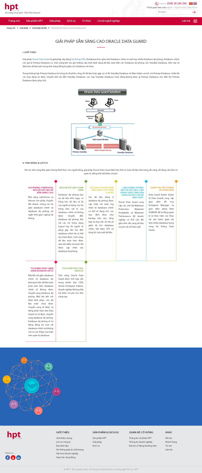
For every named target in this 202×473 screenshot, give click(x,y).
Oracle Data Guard (41, 59)
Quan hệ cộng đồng (65, 457)
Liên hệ (186, 21)
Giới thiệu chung (64, 438)
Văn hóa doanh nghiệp (67, 453)
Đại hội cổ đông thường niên (143, 446)
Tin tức (168, 446)
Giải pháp (55, 21)
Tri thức (86, 21)
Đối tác (168, 438)
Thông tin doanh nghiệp (141, 442)
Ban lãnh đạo (62, 446)
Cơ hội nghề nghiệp (108, 21)
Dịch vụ (71, 21)
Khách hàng (171, 442)
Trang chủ (14, 21)
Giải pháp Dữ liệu (39, 28)
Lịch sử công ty (63, 442)
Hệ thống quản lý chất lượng (70, 450)
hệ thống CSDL (78, 59)
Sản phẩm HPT (34, 21)
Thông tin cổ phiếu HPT (140, 438)
